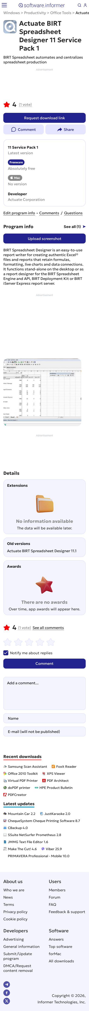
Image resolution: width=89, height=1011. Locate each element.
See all (72, 226)
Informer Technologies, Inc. (62, 1002)
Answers (56, 939)
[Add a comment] (44, 693)
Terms (8, 904)
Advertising (13, 939)
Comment (27, 129)
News (8, 897)
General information (21, 946)
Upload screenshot (44, 238)
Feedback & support (67, 911)
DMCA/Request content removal (18, 968)
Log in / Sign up (85, 5)
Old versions (18, 543)
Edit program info (19, 213)
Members (57, 890)
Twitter (6, 1001)
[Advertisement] (44, 84)
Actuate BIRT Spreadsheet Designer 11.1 (42, 550)
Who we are (13, 890)
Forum (54, 897)
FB (6, 992)
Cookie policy (15, 919)
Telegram (6, 984)
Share (69, 129)
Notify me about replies (27, 652)
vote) (25, 104)
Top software (60, 946)
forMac (55, 953)
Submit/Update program (17, 956)
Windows (11, 12)
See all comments (48, 627)
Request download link (44, 118)
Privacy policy (15, 911)
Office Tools (60, 12)
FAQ (52, 904)
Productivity (35, 12)
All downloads (61, 961)
